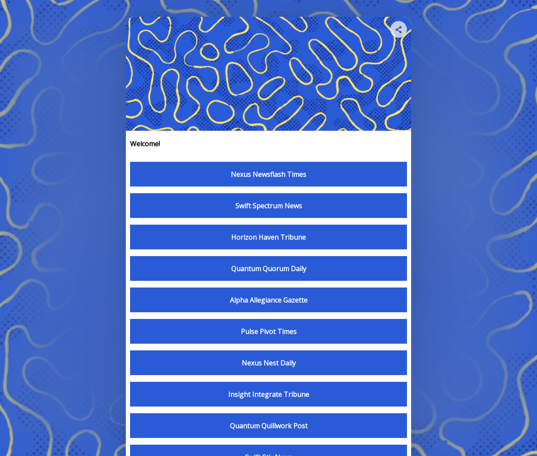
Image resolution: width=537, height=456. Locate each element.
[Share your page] (398, 29)
